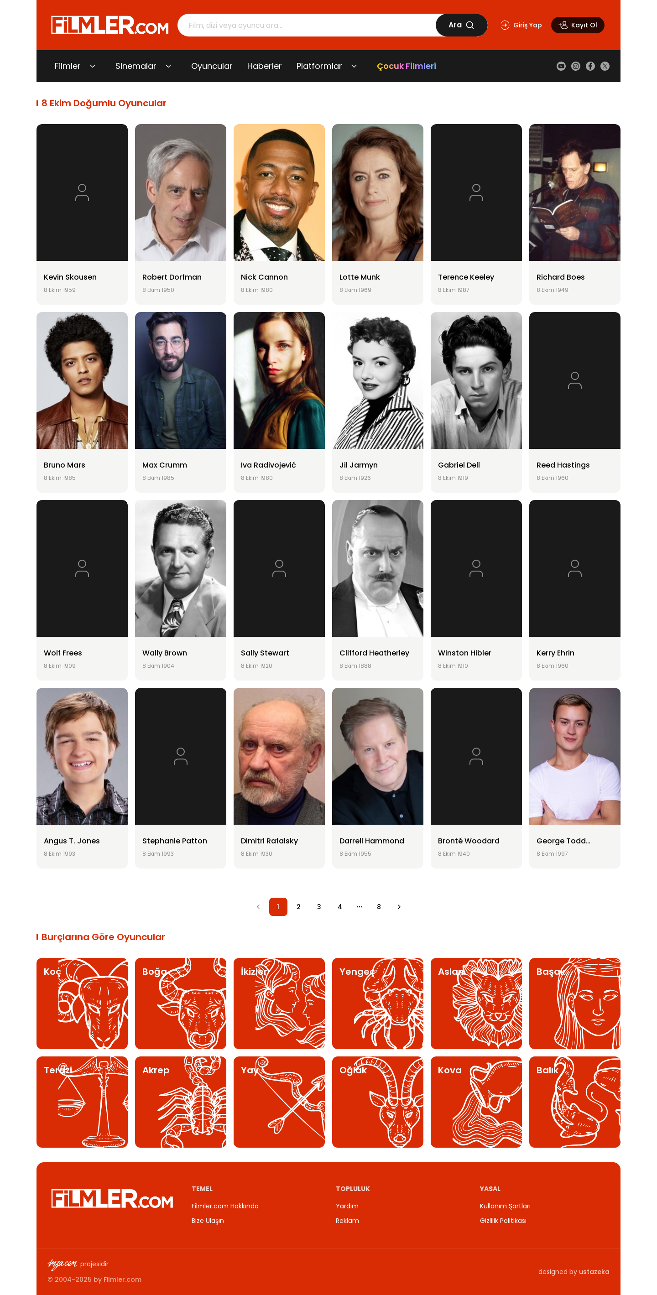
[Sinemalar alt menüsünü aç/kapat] (168, 66)
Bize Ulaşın (208, 1220)
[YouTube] (561, 66)
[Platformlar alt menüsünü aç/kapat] (354, 66)
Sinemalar (135, 66)
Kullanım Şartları (505, 1206)
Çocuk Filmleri (406, 66)
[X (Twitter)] (605, 66)
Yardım (347, 1206)
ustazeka (594, 1271)
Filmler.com (122, 1279)
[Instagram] (575, 66)
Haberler (264, 66)
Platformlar (319, 66)
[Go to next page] (399, 907)
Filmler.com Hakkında (225, 1206)
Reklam (347, 1220)
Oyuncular (212, 66)
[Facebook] (590, 66)
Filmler (68, 66)
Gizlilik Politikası (503, 1220)
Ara (461, 25)
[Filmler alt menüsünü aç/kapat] (92, 66)
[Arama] (306, 25)
